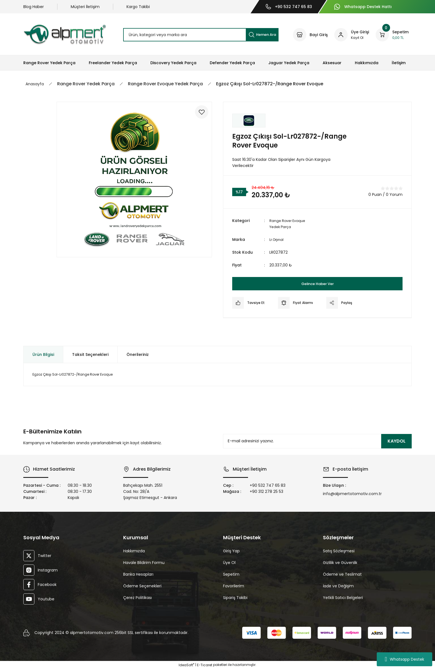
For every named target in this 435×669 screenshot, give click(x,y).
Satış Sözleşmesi (339, 551)
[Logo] (64, 34)
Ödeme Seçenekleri (142, 586)
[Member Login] (351, 34)
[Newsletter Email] (317, 441)
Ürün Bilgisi (43, 354)
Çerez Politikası (137, 597)
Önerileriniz (138, 354)
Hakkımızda (134, 551)
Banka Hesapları (138, 574)
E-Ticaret (204, 665)
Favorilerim (233, 586)
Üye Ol (229, 562)
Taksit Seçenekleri (90, 354)
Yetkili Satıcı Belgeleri (343, 597)
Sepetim (231, 574)
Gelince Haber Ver (317, 283)
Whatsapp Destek (404, 659)
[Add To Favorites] (198, 115)
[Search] (201, 34)
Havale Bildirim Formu (144, 562)
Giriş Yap (231, 551)
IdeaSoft (186, 665)
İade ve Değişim (338, 586)
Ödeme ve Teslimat (342, 574)
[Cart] (392, 34)
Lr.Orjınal (277, 239)
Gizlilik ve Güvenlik (340, 562)
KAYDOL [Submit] (397, 441)
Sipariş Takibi (235, 597)
